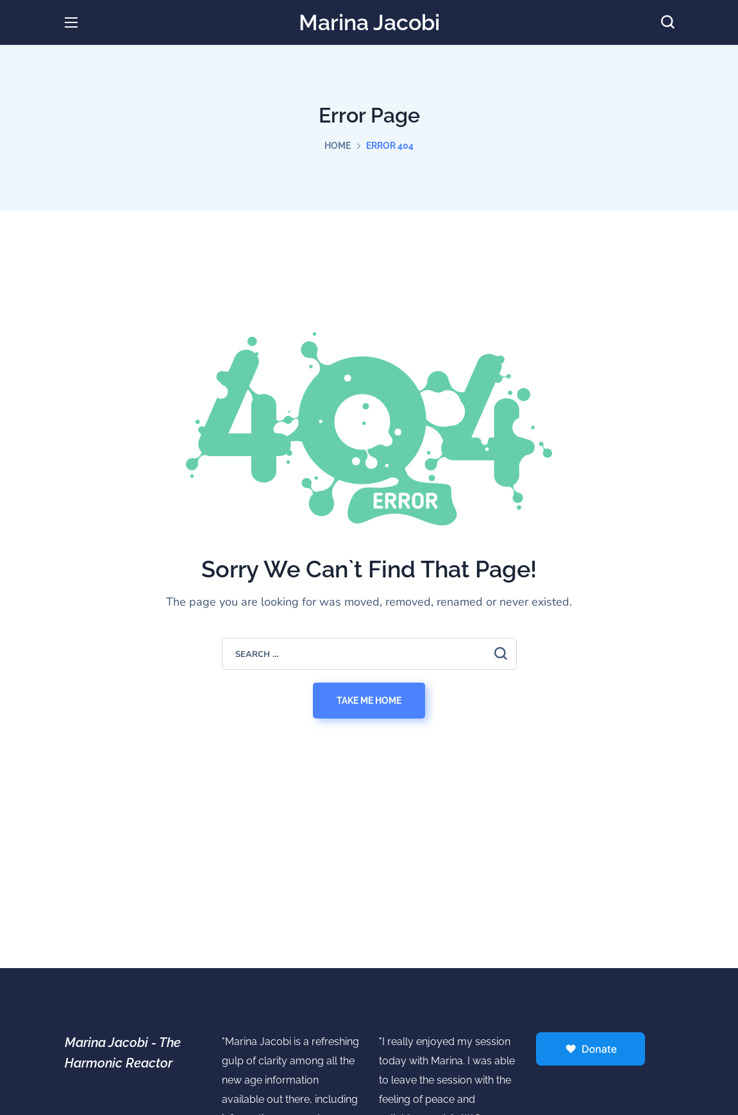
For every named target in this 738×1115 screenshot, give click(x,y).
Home (337, 145)
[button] (667, 22)
